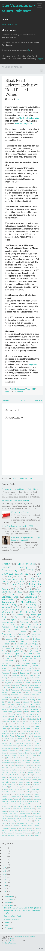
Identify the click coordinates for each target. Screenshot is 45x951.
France (28, 389)
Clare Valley (35, 591)
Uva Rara (21, 828)
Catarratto (32, 770)
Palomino (33, 811)
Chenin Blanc (34, 709)
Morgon (12, 750)
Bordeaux (7, 721)
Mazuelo (36, 748)
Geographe (18, 629)
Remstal (23, 816)
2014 (9, 576)
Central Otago (24, 673)
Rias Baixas (12, 818)
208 (35, 738)
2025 (31, 738)
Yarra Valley (8, 599)
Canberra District (29, 619)
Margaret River (29, 599)
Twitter (9, 758)
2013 (19, 576)
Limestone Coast (34, 636)
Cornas (11, 724)
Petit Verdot (10, 636)
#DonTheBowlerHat (8, 763)
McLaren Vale (26, 563)
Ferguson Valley (7, 697)
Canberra (29, 692)
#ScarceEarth (37, 736)
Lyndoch (36, 796)
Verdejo (4, 830)
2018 (33, 579)
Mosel (20, 750)
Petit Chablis (13, 813)
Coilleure (19, 775)
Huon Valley (5, 792)
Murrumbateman (33, 804)
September (9, 905)
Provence (32, 753)
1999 (22, 765)
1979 (12, 765)
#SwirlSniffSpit (8, 738)
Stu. (18, 99)
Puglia (39, 753)
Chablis (24, 709)
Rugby (6, 821)
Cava (23, 721)
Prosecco (35, 663)
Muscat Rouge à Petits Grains (19, 729)
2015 (30, 570)
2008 (14, 389)
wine (3, 719)
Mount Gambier (7, 804)
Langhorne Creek (10, 596)
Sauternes (22, 821)
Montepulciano (8, 661)
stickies (30, 835)
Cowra (38, 653)
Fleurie (28, 782)
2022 (4, 624)
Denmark (5, 663)
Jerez (39, 792)
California (28, 683)
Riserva (31, 818)
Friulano (4, 784)
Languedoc (15, 685)
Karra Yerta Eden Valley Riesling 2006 (17, 526)
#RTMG (6, 765)
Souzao (12, 717)
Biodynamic (7, 648)
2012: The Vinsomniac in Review (15, 501)
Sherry (30, 821)
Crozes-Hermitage (23, 724)
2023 (35, 641)
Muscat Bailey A (7, 806)
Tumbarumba (15, 690)
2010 (10, 586)
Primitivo (36, 673)
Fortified (36, 724)
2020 (13, 624)
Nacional (17, 806)
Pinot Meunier (15, 678)
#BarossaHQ (26, 760)
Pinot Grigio (25, 624)
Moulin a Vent (34, 801)
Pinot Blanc (30, 714)
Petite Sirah (12, 753)
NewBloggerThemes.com (9, 943)
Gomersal (5, 787)
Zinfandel (5, 675)
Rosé (16, 589)
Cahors (29, 743)
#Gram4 (30, 704)
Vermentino (25, 622)
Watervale (5, 673)
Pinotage (36, 731)
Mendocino (5, 801)
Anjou (28, 767)
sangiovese (31, 607)
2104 (32, 765)
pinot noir (36, 581)
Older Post (38, 400)
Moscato (4, 668)
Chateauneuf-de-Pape (10, 746)
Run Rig (13, 821)
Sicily (35, 648)
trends (37, 835)
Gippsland (36, 784)
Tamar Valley (30, 823)
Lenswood (36, 794)
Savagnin (14, 755)
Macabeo (36, 726)
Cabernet (28, 653)
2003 (25, 719)
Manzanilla (27, 799)
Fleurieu (7, 670)
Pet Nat (4, 714)
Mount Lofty (6, 687)
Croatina (36, 777)
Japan (34, 792)
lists (17, 835)
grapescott (33, 364)
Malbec (30, 617)
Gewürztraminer (8, 634)
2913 (3, 767)
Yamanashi (28, 833)
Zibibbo (23, 758)
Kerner (13, 794)
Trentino (18, 680)
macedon (27, 680)
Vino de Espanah (36, 830)
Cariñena (14, 770)
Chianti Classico (33, 721)
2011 (22, 586)
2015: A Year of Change (20, 512)
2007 (9, 389)
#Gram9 (28, 763)
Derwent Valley (26, 746)
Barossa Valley (14, 567)
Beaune (10, 743)
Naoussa (32, 806)
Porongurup (25, 663)
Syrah (13, 619)
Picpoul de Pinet (23, 753)
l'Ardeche (11, 835)
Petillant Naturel (16, 714)
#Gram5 (38, 704)
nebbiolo (9, 639)
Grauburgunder (36, 787)
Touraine (16, 826)
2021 (36, 622)
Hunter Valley (9, 604)
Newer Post (7, 400)
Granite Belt (31, 596)
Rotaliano (38, 818)
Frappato (5, 726)
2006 (35, 632)
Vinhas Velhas (24, 830)
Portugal (9, 816)
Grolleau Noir (25, 789)
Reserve (37, 816)
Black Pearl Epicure (23, 124)
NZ (38, 697)
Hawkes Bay (35, 712)
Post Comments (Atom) (22, 478)
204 (28, 765)
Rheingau (6, 755)
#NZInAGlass (37, 763)
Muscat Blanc (17, 687)
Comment (36, 775)
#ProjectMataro (28, 601)
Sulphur (22, 755)
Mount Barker (34, 685)
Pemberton (6, 653)
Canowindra (5, 770)
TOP (41, 948)
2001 (25, 738)
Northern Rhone (29, 809)
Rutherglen (13, 700)
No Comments (18, 392)
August (7, 922)
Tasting (32, 700)
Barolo (39, 719)
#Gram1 (17, 702)
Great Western (28, 697)
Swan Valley (20, 823)
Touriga (36, 717)
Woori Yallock (8, 833)
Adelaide (24, 661)
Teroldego (28, 717)
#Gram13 (36, 702)
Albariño (32, 719)
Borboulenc (36, 767)
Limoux (4, 796)
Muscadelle (28, 750)
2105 (40, 738)
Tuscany (13, 828)
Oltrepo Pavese (13, 811)
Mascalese (36, 799)
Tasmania (6, 629)
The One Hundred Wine (29, 118)
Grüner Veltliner (17, 651)
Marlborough (23, 639)
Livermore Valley (15, 796)
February (8, 928)
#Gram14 (5, 704)
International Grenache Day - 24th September (22, 908)
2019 (33, 586)
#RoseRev (10, 641)
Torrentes (7, 826)
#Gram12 (11, 719)
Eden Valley (29, 604)
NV (3, 614)
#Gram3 (22, 704)
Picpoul (4, 700)
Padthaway (24, 811)
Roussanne (33, 627)
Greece (6, 789)
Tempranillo (8, 601)
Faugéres (20, 782)
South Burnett (34, 678)
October (8, 902)
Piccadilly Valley (25, 813)
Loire (28, 726)
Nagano (24, 806)
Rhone (7, 392)
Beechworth (18, 683)
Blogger (39, 58)
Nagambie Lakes (18, 670)
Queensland (21, 733)
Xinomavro (18, 833)
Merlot (28, 589)
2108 (38, 765)
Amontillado (19, 767)
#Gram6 (7, 707)
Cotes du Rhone (7, 712)
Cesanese (30, 772)
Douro (27, 780)
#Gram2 (13, 704)
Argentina (37, 741)
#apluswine (26, 690)
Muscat (37, 750)
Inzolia (28, 792)
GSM (33, 389)
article (9, 658)
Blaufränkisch (13, 709)
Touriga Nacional (7, 680)
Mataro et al (35, 584)
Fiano (4, 651)
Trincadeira (5, 828)
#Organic (23, 634)
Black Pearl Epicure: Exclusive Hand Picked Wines (21, 87)
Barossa (24, 641)
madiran (23, 835)
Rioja (24, 678)
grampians (38, 758)
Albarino (11, 741)
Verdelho (37, 656)
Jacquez (29, 748)
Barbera (38, 629)
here (29, 50)
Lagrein (14, 663)
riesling (5, 581)
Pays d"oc (5, 731)
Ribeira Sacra (22, 818)
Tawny (20, 717)
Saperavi (32, 733)
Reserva (30, 816)
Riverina (8, 656)
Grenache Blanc (6, 748)
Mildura (13, 801)
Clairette (11, 775)
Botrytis (4, 692)
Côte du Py (5, 780)
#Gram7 (16, 707)
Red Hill (16, 816)
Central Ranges (28, 658)
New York (7, 809)
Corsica (4, 777)
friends (4, 835)
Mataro (4, 729)
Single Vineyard (10, 609)
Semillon (30, 594)
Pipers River (35, 813)
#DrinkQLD (19, 763)
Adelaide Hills (15, 579)
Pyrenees (19, 617)
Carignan (26, 656)
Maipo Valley (18, 799)
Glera (26, 712)
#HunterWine (6, 666)
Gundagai (16, 748)
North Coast (17, 809)
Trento (37, 826)
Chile (3, 724)
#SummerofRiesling (18, 675)
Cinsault (35, 661)
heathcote (37, 639)
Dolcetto (6, 685)
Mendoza (4, 750)
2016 (39, 573)
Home (23, 400)
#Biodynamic (37, 680)
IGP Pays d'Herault (17, 792)
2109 (5, 741)
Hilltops (22, 632)
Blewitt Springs (19, 743)
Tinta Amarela (31, 755)
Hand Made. (35, 789)
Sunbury (11, 823)
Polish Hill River (8, 733)
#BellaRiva (36, 760)
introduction (8, 760)
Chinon (37, 772)
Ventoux (29, 828)
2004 (18, 648)
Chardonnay (9, 570)
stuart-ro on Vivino (9, 24)
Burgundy (16, 721)
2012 (29, 576)
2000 (33, 707)
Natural (4, 753)
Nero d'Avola (36, 634)
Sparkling (31, 609)
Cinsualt (4, 775)
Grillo (22, 726)
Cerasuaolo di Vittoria (17, 772)
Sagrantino (23, 700)
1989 (17, 765)
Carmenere (23, 770)
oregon (17, 760)
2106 (31, 675)
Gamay (26, 648)
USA (9, 702)
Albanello (10, 767)
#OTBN (29, 736)
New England (32, 651)
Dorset (21, 780)
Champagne (21, 389)
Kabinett (6, 794)
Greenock (34, 646)
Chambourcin (37, 743)
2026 (4, 848)
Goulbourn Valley (15, 787)
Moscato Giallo (23, 801)
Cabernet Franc (8, 622)
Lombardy (27, 796)
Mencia (24, 685)
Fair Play (35, 695)
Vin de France (13, 830)
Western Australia (27, 668)
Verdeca (37, 828)
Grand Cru (26, 787)
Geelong (20, 784)
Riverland (14, 668)
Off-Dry (28, 687)
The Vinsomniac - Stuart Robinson (18, 8)
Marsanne (6, 644)
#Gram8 (25, 707)
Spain (17, 653)
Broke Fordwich (16, 692)
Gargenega (14, 726)
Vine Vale (20, 736)
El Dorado (25, 695)
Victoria (36, 670)
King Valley (19, 627)
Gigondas (28, 784)
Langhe (28, 794)
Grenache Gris (14, 789)
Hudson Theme (13, 941)
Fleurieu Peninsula (18, 646)
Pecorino (14, 731)
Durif (39, 668)
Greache (36, 746)
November (9, 899)
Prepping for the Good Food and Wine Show (20, 489)
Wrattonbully (8, 612)
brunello (36, 833)
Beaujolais (7, 683)
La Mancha (20, 794)
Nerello (39, 806)
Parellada (36, 729)
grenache (20, 581)
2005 (17, 656)
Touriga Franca (27, 826)
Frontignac (12, 784)
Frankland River (28, 612)
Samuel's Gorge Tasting (14, 916)
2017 (39, 576)
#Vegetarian (18, 738)
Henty (23, 748)
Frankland (36, 782)
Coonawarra (18, 615)
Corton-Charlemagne (15, 777)
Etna (13, 782)
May (6, 925)
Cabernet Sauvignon (15, 573)
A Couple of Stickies (12, 919)
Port (3, 816)
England (33, 780)
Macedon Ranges (7, 799)
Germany (18, 712)
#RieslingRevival (21, 666)
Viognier (6, 607)
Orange (5, 589)
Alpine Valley (27, 741)
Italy (21, 636)
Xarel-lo (16, 758)
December (9, 897)
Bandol (4, 743)
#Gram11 (26, 702)
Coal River (37, 683)
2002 (18, 719)
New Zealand (21, 644)
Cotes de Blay (28, 777)
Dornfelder (14, 780)
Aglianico (36, 690)
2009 (20, 591)
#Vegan (35, 644)
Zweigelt (29, 758)
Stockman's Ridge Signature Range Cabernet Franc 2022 (25, 538)
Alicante (18, 741)
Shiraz (6, 563)
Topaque (38, 823)
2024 (4, 646)
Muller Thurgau (20, 804)
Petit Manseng (25, 731)
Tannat (29, 670)
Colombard (27, 775)
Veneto (12, 736)
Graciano (35, 666)
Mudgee (13, 594)
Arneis (14, 673)
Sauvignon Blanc (15, 584)
